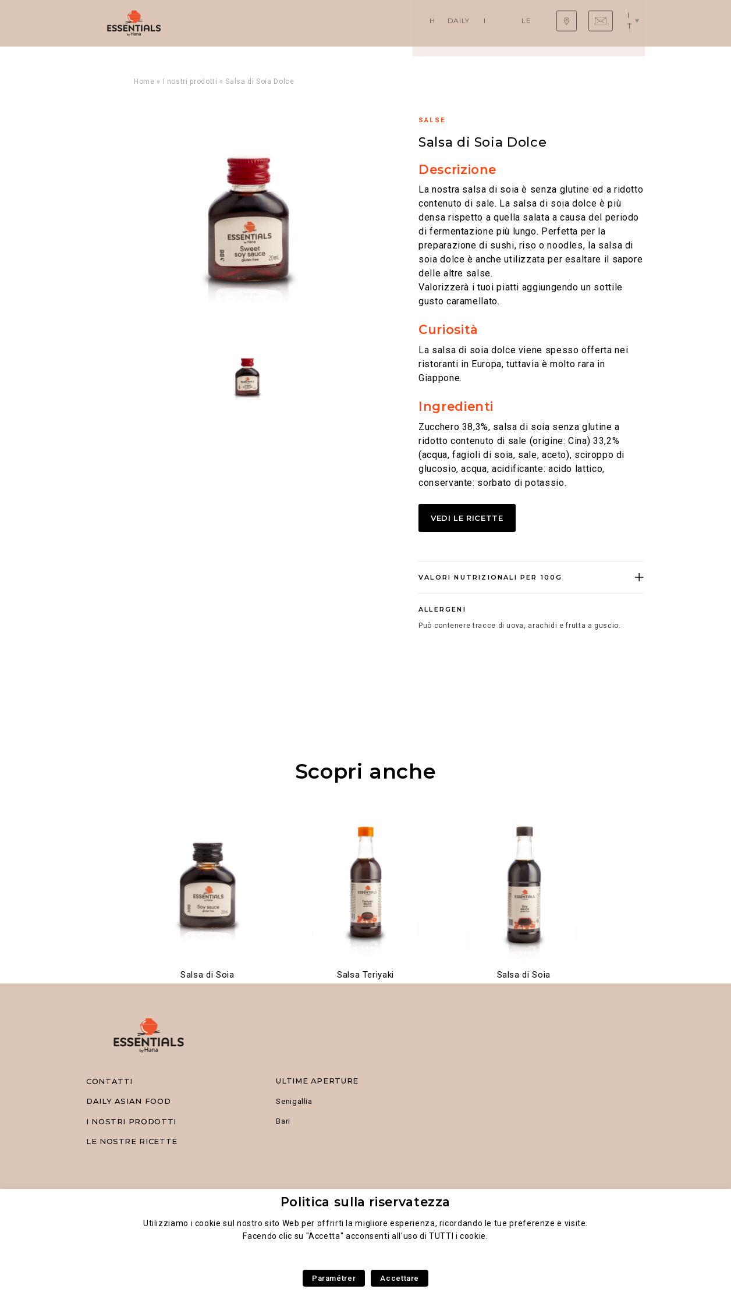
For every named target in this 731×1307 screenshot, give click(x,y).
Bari (283, 1121)
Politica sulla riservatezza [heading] (365, 1202)
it (634, 22)
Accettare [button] (399, 1278)
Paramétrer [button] (334, 1278)
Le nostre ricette (446, 23)
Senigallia (294, 1101)
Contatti (109, 1081)
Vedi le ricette (469, 518)
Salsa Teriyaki (365, 974)
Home (217, 23)
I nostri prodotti (360, 23)
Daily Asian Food (276, 23)
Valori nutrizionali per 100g (490, 577)
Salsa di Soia (207, 974)
